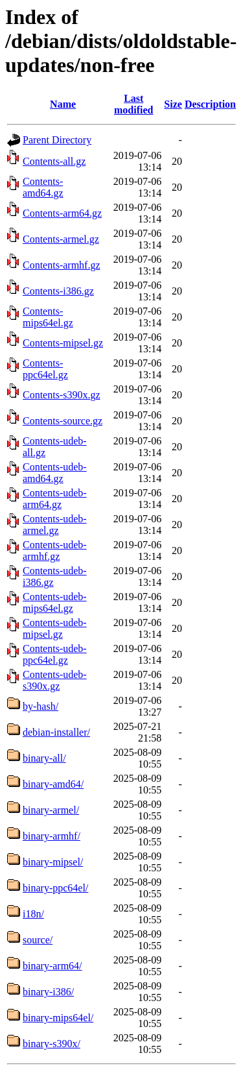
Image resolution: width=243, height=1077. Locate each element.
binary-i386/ (48, 991)
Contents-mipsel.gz (63, 342)
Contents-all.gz (54, 161)
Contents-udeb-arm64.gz (55, 498)
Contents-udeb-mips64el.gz (55, 602)
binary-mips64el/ (58, 1017)
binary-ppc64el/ (55, 887)
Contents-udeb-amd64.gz (55, 472)
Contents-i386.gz (58, 290)
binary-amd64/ (53, 784)
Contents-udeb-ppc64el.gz (55, 654)
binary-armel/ (51, 810)
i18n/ (33, 913)
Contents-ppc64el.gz (45, 368)
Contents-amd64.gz (43, 187)
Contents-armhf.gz (61, 265)
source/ (37, 939)
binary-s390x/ (51, 1043)
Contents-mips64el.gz (48, 317)
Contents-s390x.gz (61, 394)
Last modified (133, 104)
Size (173, 104)
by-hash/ (40, 706)
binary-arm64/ (52, 965)
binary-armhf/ (51, 835)
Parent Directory (57, 139)
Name (63, 104)
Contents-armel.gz (61, 239)
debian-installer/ (56, 732)
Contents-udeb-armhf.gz (55, 550)
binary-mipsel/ (53, 861)
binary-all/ (44, 758)
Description (210, 104)
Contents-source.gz (62, 420)
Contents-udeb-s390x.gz (55, 680)
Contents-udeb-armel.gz (55, 524)
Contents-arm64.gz (62, 213)
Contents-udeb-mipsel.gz (55, 628)
